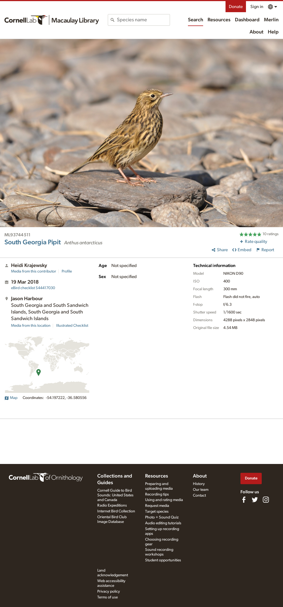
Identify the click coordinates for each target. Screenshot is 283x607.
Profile (67, 271)
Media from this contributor (33, 271)
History (199, 484)
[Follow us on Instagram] (266, 499)
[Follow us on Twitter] (254, 499)
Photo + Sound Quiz (162, 517)
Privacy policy (108, 591)
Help (273, 32)
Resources (219, 19)
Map (10, 398)
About (256, 32)
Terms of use (107, 597)
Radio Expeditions (112, 505)
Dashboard (247, 19)
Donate (236, 6)
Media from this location (31, 326)
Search (195, 19)
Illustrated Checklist (72, 326)
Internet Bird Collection (116, 511)
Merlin (271, 19)
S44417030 (33, 288)
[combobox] (143, 19)
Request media (157, 506)
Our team (200, 490)
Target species (157, 511)
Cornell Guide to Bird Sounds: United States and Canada (115, 495)
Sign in (256, 6)
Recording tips (157, 494)
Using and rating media (164, 500)
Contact (199, 495)
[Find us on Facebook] (243, 499)
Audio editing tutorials (163, 523)
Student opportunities (163, 560)
